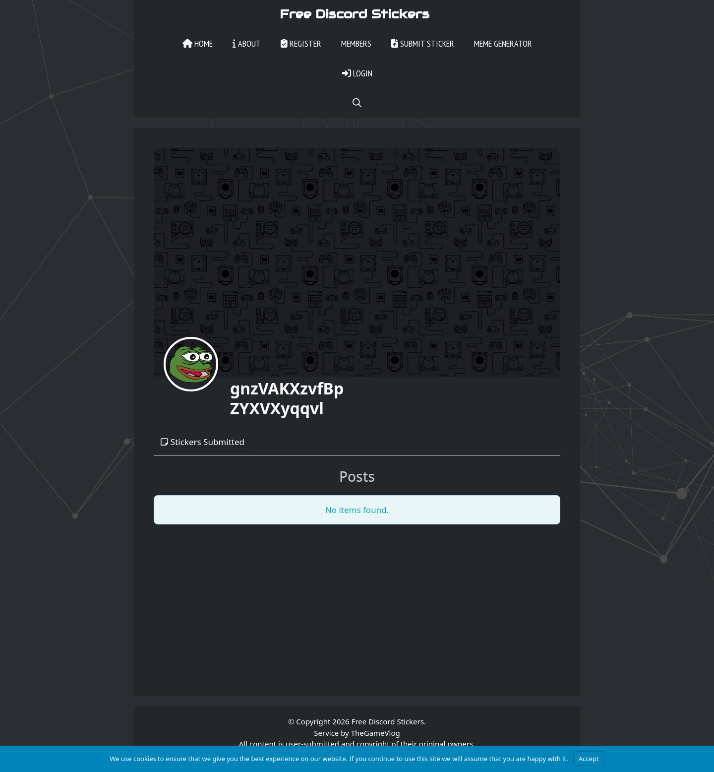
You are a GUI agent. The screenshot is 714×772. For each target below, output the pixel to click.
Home (197, 44)
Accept (589, 758)
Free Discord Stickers (354, 15)
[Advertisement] (357, 603)
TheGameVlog (375, 734)
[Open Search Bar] (357, 104)
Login (357, 74)
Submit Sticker (422, 44)
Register (301, 44)
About (247, 44)
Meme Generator (503, 44)
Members (356, 44)
